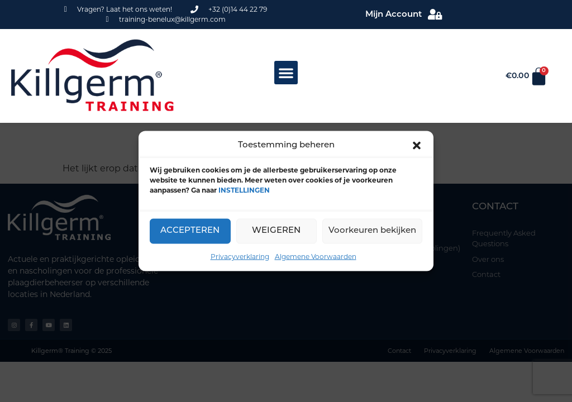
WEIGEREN (276, 231)
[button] (416, 145)
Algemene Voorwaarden (315, 256)
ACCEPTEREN (190, 231)
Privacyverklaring (240, 256)
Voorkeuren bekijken (372, 231)
